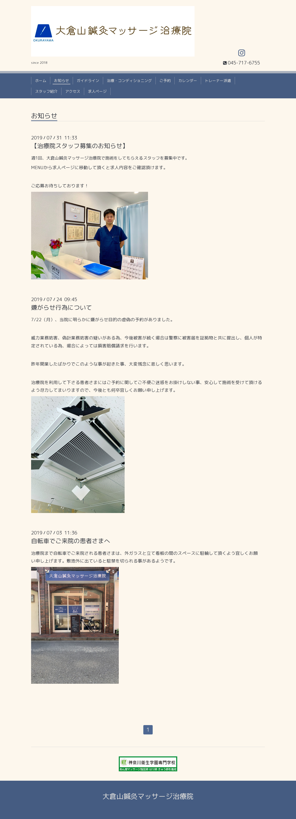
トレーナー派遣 (218, 80)
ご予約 (165, 80)
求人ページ (97, 91)
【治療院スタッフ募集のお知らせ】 (79, 146)
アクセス (72, 91)
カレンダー (187, 80)
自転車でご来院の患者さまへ (70, 541)
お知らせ (61, 80)
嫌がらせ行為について (61, 307)
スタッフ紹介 (46, 91)
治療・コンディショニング (129, 80)
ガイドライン (88, 80)
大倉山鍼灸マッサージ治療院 (148, 796)
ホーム (40, 80)
